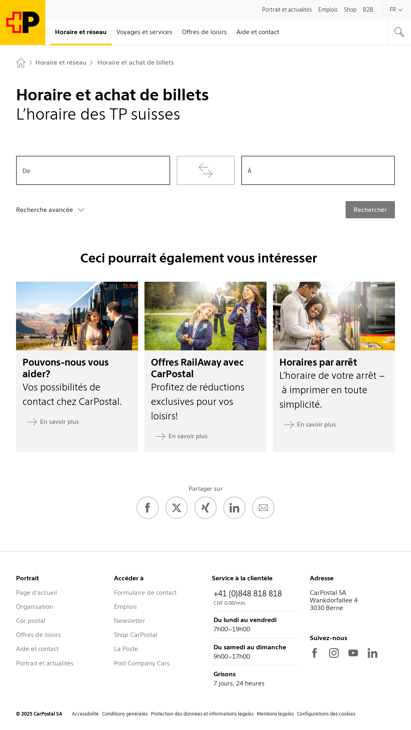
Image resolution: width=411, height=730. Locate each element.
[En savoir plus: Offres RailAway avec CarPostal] (181, 436)
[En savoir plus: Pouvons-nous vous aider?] (53, 421)
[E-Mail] (263, 507)
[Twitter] (176, 507)
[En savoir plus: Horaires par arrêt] (310, 424)
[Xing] (205, 507)
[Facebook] (147, 507)
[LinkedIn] (234, 507)
